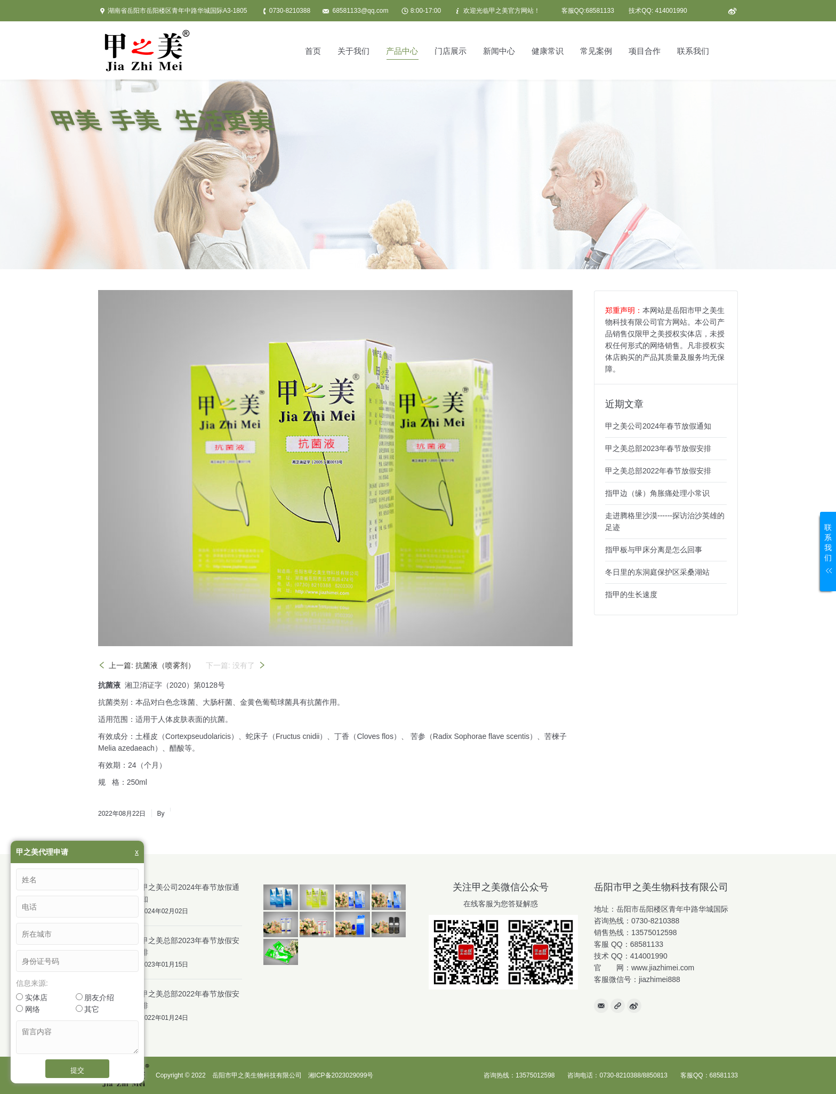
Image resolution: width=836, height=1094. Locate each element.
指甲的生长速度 (631, 594)
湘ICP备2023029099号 (341, 1075)
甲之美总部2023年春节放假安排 (658, 448)
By (160, 813)
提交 (77, 1070)
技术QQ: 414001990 (658, 10)
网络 (28, 1009)
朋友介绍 (95, 997)
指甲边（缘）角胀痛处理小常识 (657, 493)
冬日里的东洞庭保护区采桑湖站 (657, 572)
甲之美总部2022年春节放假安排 (658, 470)
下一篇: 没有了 (230, 665)
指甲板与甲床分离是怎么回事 (653, 549)
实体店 (31, 997)
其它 (88, 1009)
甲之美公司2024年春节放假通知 (658, 426)
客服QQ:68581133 (587, 10)
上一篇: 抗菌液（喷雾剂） (152, 665)
